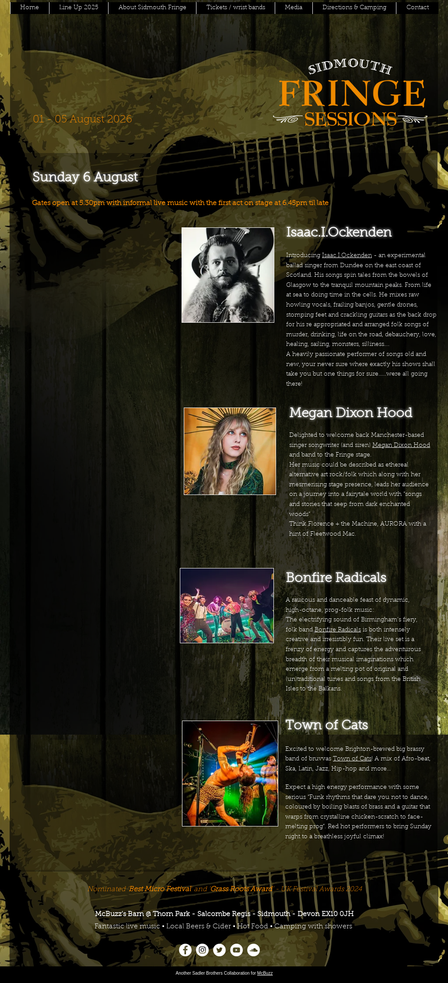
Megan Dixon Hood (401, 446)
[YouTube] (236, 950)
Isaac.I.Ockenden (347, 256)
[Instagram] (202, 950)
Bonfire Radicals (338, 630)
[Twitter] (219, 950)
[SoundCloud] (253, 950)
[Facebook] (185, 950)
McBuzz (265, 973)
